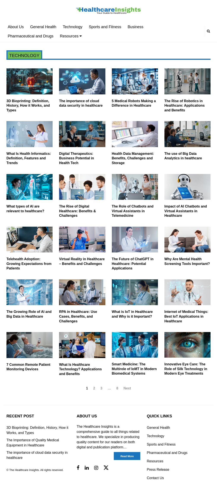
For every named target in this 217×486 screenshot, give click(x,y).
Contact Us (155, 478)
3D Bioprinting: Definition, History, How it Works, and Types (28, 105)
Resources (71, 36)
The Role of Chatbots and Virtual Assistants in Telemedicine (133, 211)
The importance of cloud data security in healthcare (37, 455)
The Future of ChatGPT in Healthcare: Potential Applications (133, 263)
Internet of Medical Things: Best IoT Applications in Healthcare (186, 316)
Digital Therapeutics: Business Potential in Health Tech (76, 158)
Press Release (158, 469)
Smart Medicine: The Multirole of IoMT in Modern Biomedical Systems (134, 368)
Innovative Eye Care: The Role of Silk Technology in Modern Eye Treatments (185, 368)
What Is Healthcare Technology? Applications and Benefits (80, 369)
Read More (127, 456)
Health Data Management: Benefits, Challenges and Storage (133, 158)
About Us (16, 27)
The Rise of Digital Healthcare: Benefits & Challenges (77, 211)
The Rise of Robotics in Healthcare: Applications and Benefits (184, 105)
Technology (72, 27)
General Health (43, 27)
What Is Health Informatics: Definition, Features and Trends (28, 158)
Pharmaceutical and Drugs (30, 36)
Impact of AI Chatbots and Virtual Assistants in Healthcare (185, 211)
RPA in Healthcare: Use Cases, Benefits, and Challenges (78, 316)
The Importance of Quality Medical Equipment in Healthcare (32, 442)
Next (127, 388)
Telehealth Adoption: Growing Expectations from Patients (29, 263)
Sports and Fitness (105, 27)
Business (135, 27)
